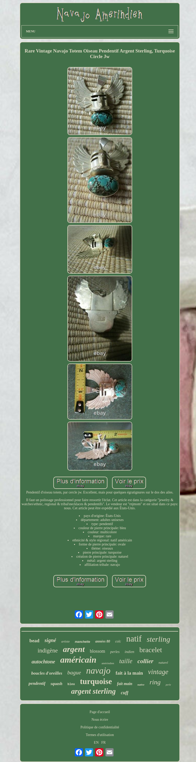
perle (168, 684)
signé (50, 640)
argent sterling (93, 691)
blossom (97, 651)
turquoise (96, 681)
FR (103, 742)
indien (129, 652)
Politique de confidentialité (99, 727)
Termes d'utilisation (100, 735)
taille (125, 661)
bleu (71, 684)
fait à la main (129, 673)
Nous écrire (100, 719)
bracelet (150, 650)
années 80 (102, 641)
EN (96, 742)
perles (115, 652)
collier (146, 661)
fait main (124, 683)
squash (56, 683)
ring (155, 682)
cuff (125, 692)
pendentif (37, 683)
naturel (163, 662)
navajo (98, 671)
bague (74, 672)
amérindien (108, 663)
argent (74, 649)
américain (78, 659)
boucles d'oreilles (46, 673)
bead (34, 640)
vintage (158, 672)
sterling (158, 639)
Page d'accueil (100, 712)
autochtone (43, 661)
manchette (82, 642)
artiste (65, 641)
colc (118, 641)
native (140, 684)
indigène (48, 650)
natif (133, 638)
